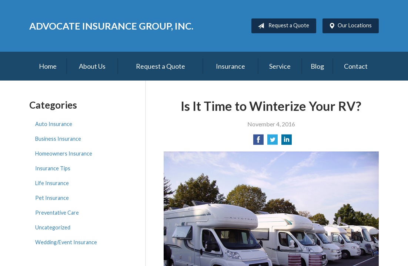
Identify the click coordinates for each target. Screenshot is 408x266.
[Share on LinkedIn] (286, 141)
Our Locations (349, 25)
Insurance (230, 66)
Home (48, 66)
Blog (317, 66)
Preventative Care (57, 212)
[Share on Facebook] (258, 141)
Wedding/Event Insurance (66, 242)
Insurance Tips (52, 168)
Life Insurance (52, 183)
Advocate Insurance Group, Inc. (111, 25)
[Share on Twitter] (272, 141)
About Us (92, 66)
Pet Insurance (52, 198)
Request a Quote (282, 25)
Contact (356, 66)
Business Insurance (58, 139)
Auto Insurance (53, 124)
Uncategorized (52, 227)
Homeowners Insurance (63, 153)
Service (280, 66)
